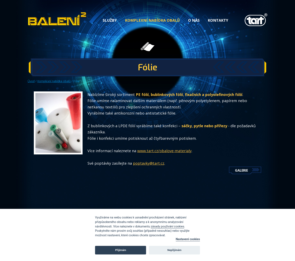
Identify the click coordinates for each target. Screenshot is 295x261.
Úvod (31, 81)
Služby (110, 20)
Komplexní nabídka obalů (152, 20)
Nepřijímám (174, 250)
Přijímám (120, 250)
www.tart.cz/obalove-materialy (164, 150)
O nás (194, 20)
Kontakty (218, 20)
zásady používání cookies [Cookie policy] (167, 226)
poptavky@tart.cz (148, 163)
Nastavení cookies (188, 239)
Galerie (241, 170)
